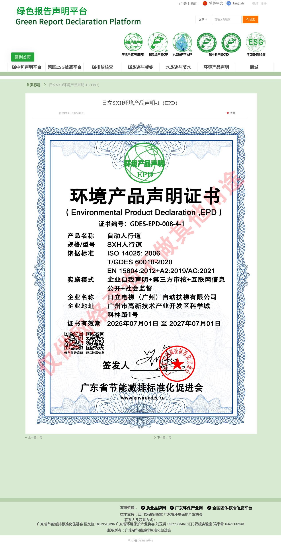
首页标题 (33, 85)
